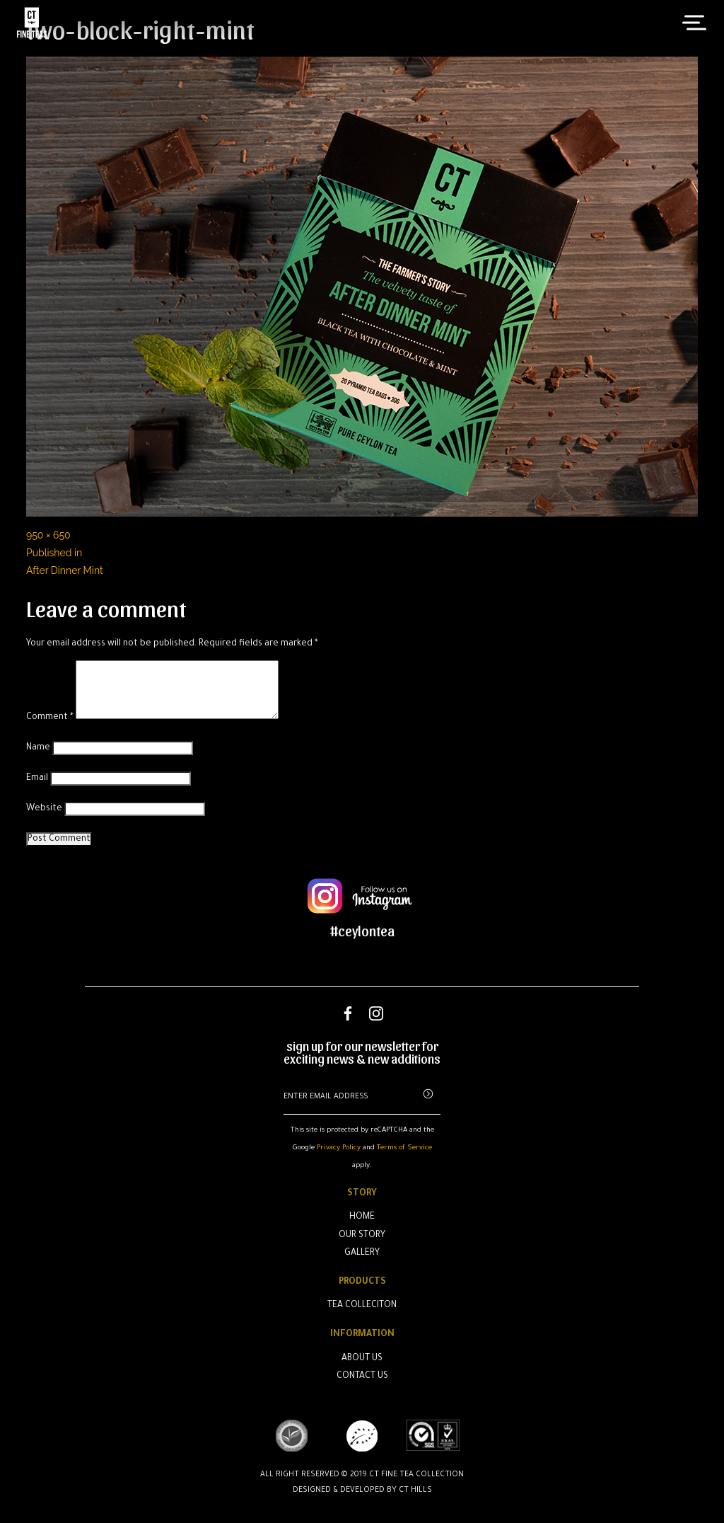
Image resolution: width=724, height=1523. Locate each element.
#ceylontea (362, 930)
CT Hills (415, 1490)
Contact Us (362, 1376)
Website (44, 809)
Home (362, 1217)
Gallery (362, 1253)
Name (38, 748)
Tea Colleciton (362, 1306)
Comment (50, 718)
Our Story (362, 1236)
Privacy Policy (339, 1148)
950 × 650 (48, 535)
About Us (362, 1359)
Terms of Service (404, 1148)
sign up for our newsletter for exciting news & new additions (362, 1052)
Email (37, 778)
